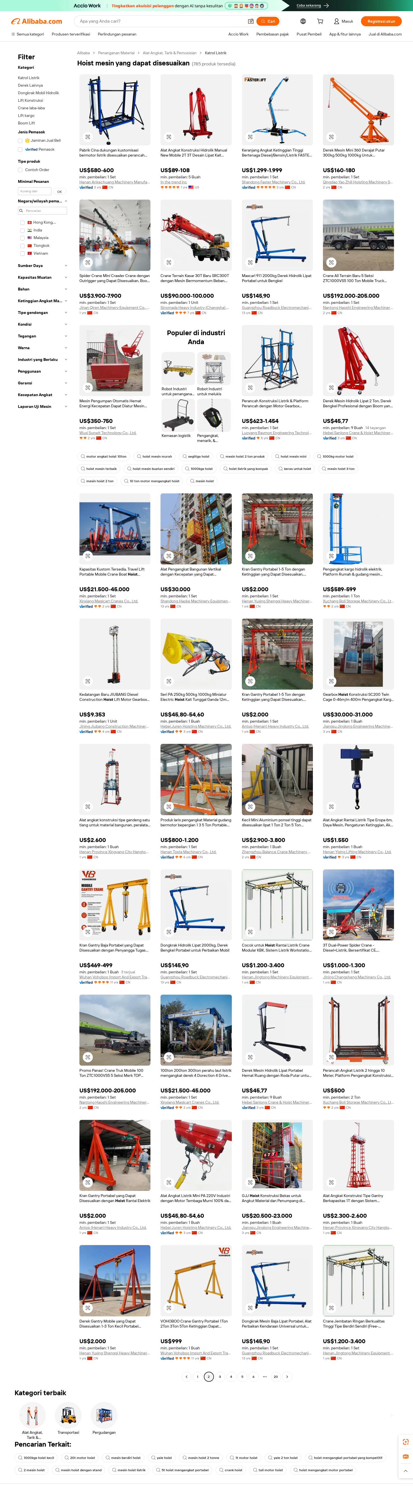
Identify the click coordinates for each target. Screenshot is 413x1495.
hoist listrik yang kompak (245, 469)
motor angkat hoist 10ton (103, 456)
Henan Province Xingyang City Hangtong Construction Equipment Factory (114, 852)
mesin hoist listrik (128, 1470)
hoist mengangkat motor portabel (323, 1470)
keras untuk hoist (295, 469)
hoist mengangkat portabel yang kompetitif (345, 1458)
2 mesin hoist (31, 1470)
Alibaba (83, 53)
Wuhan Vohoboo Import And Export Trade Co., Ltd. (114, 977)
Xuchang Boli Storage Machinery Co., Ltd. (358, 601)
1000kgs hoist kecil (36, 1458)
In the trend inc (174, 182)
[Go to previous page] (186, 1377)
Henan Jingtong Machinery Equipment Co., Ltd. (277, 977)
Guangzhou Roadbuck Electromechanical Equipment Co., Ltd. (277, 307)
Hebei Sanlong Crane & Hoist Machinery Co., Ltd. (358, 432)
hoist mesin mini (290, 456)
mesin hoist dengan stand (78, 1470)
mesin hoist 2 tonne (201, 1458)
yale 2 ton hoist (283, 1458)
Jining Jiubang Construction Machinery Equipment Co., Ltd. (114, 726)
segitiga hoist (196, 456)
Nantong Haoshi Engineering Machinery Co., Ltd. (358, 307)
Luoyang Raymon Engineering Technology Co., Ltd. (277, 432)
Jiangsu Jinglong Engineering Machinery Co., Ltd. (358, 726)
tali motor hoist (268, 1470)
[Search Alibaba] (161, 21)
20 (276, 1377)
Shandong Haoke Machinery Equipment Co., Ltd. (196, 601)
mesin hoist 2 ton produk (242, 456)
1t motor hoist (244, 1458)
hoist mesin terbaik (99, 469)
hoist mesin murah (154, 456)
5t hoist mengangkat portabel (182, 1470)
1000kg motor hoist (335, 456)
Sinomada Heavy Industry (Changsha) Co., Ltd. (196, 307)
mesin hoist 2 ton (97, 481)
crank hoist (230, 1470)
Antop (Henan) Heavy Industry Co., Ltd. (275, 726)
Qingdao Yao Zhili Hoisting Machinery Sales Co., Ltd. (358, 182)
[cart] (321, 22)
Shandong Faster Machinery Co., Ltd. (273, 182)
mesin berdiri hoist (123, 1458)
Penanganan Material (116, 53)
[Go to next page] (287, 1377)
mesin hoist (202, 481)
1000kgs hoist (199, 469)
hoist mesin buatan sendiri (150, 469)
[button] (250, 21)
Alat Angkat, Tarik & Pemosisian (170, 53)
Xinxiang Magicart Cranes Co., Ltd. (108, 601)
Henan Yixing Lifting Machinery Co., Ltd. (357, 852)
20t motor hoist (80, 1458)
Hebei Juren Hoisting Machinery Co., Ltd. (196, 726)
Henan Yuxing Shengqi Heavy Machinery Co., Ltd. (277, 601)
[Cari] (267, 21)
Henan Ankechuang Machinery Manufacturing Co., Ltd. (114, 182)
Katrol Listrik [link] (215, 53)
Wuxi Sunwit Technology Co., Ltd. (107, 432)
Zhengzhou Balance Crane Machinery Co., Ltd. (277, 852)
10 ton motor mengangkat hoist (152, 481)
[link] (405, 1442)
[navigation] (42, 715)
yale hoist (161, 1458)
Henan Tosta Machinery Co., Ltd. (188, 852)
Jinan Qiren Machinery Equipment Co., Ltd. (114, 307)
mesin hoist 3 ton (338, 469)
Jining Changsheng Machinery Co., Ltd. (357, 977)
